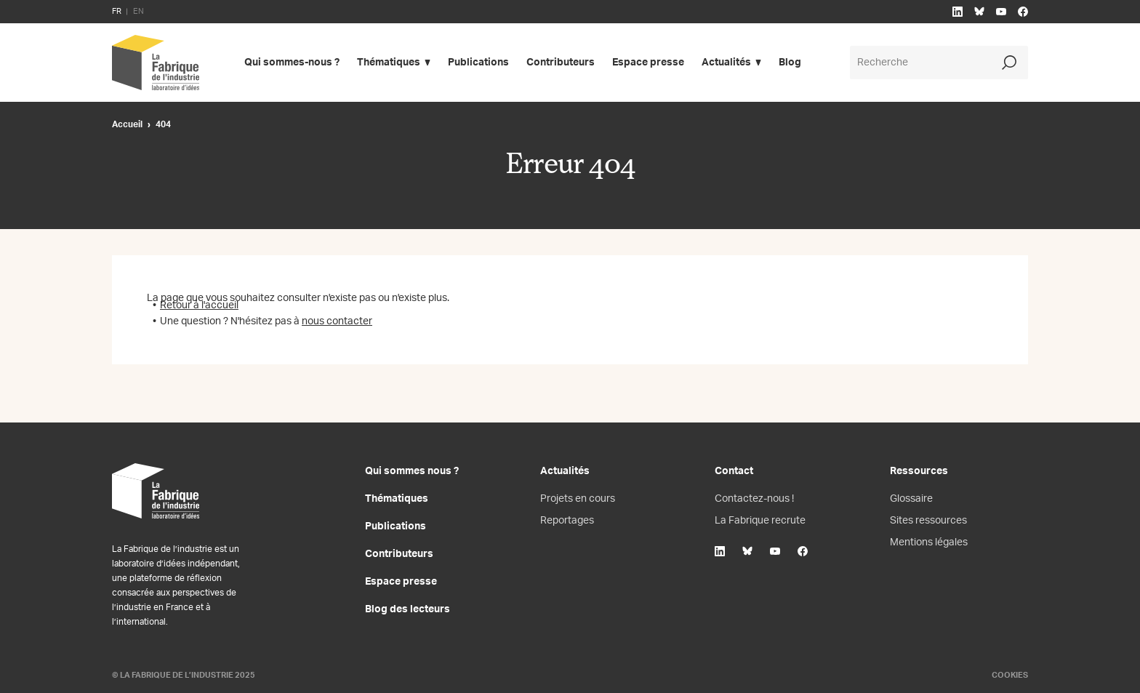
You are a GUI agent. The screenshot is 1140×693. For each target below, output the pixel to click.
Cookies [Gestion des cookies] (1010, 675)
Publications (478, 62)
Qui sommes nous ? (412, 471)
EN (138, 11)
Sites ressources (928, 521)
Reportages (567, 521)
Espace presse (648, 62)
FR (116, 11)
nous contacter (337, 321)
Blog (790, 62)
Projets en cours (577, 499)
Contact (734, 471)
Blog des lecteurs (407, 609)
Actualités (726, 62)
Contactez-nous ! (754, 499)
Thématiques (388, 62)
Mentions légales (929, 542)
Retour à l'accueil (199, 305)
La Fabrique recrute (760, 521)
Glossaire (911, 499)
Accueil (127, 124)
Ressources (919, 471)
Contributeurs (560, 62)
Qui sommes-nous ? (292, 62)
